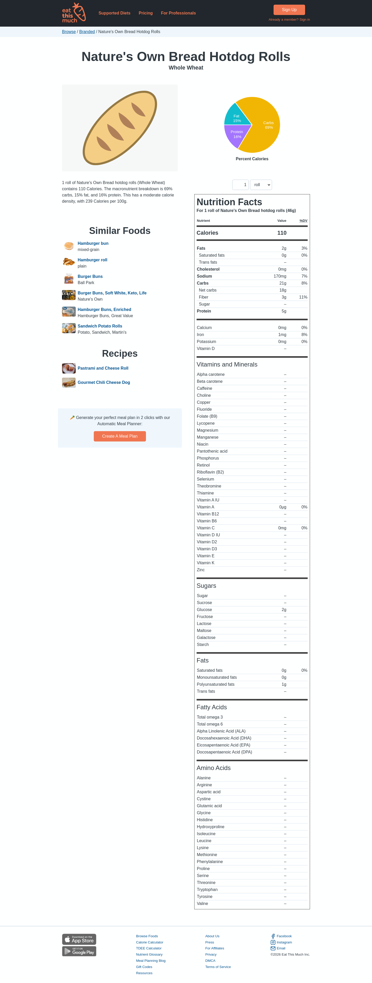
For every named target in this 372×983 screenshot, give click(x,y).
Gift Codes (144, 967)
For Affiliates (214, 948)
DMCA (210, 961)
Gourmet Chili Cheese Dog (104, 383)
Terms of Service (218, 967)
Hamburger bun (93, 243)
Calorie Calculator (149, 942)
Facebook (281, 936)
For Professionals (178, 13)
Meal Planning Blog (151, 961)
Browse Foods (147, 936)
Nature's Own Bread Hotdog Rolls (186, 56)
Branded (87, 31)
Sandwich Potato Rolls (100, 326)
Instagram (281, 942)
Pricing (146, 13)
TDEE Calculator (149, 948)
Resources (144, 973)
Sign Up (289, 9)
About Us (212, 936)
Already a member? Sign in (289, 19)
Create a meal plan (120, 436)
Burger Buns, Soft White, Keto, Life (112, 293)
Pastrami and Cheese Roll (103, 368)
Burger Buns (90, 276)
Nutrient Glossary (149, 954)
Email (277, 948)
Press (209, 942)
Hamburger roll (92, 260)
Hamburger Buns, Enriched (104, 309)
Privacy (211, 954)
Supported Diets (114, 13)
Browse (69, 31)
